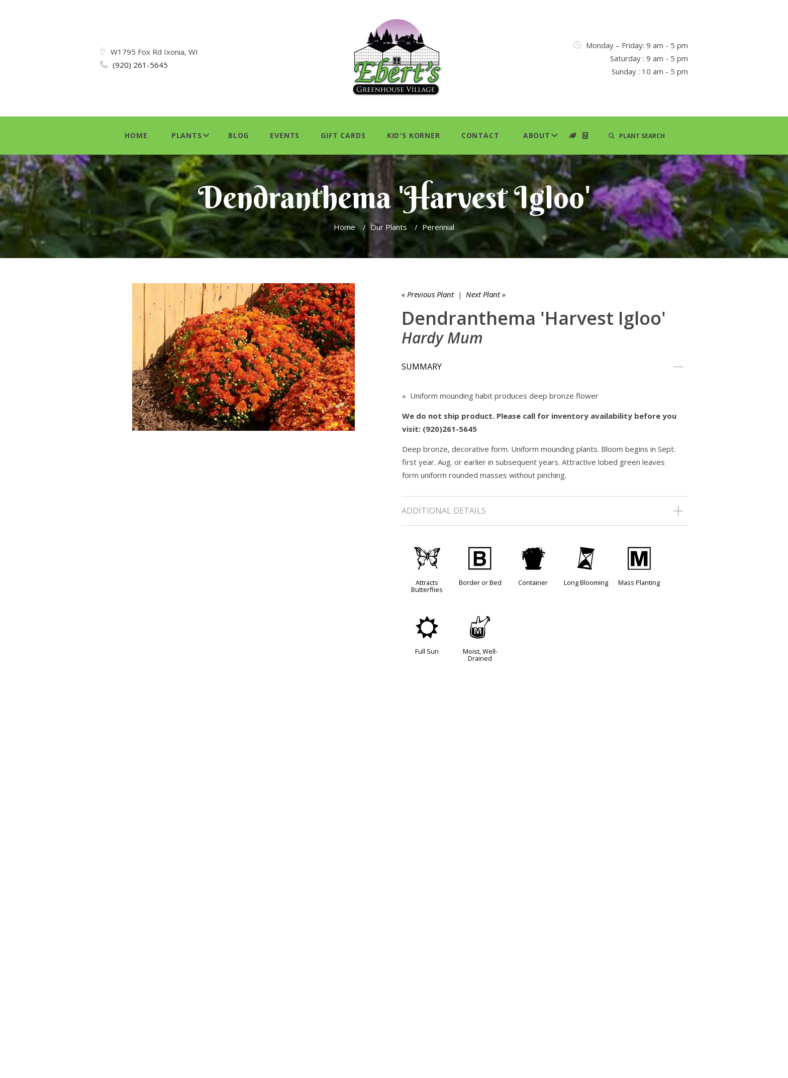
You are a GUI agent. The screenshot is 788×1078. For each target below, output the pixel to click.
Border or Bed (480, 582)
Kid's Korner (413, 135)
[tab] (545, 367)
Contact (480, 135)
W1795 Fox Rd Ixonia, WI (154, 52)
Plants (186, 135)
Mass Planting (639, 582)
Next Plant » (486, 294)
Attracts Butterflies (427, 586)
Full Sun (427, 651)
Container (533, 582)
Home (136, 135)
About (536, 135)
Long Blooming (586, 582)
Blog (238, 135)
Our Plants (388, 227)
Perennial (438, 227)
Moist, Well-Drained (480, 655)
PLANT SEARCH (637, 136)
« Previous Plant (428, 294)
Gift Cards (343, 135)
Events (285, 135)
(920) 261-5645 (140, 65)
